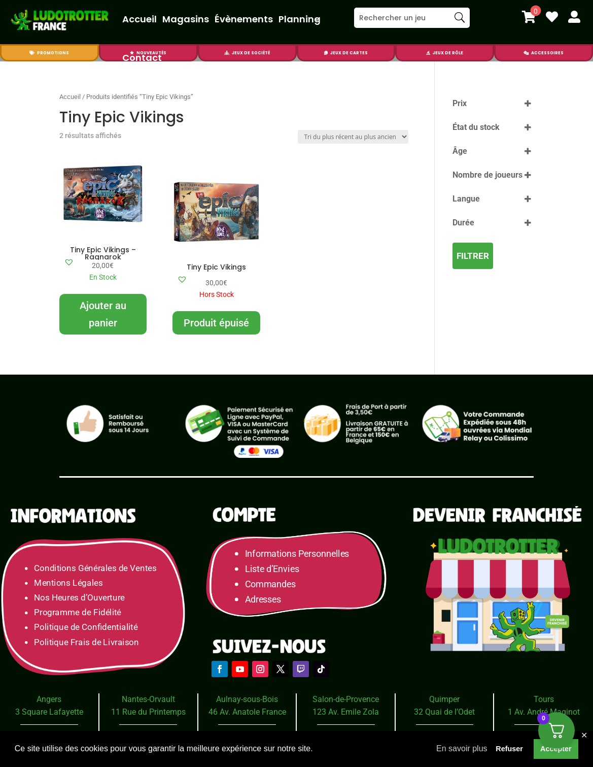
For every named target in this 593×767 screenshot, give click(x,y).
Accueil (139, 19)
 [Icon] (526, 53)
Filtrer (473, 256)
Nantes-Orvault (148, 699)
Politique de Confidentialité (85, 627)
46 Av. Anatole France (247, 712)
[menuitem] (529, 17)
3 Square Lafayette (49, 712)
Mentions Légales (68, 582)
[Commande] (353, 137)
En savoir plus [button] (461, 748)
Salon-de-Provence (345, 699)
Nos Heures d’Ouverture (79, 597)
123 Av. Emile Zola (345, 712)
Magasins (185, 19)
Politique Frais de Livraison (86, 642)
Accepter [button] (556, 749)
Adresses (263, 599)
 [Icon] (31, 53)
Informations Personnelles (297, 553)
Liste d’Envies (275, 568)
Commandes (270, 584)
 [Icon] (574, 17)
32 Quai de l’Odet (444, 712)
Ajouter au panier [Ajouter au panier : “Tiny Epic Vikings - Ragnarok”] (103, 314)
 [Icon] (552, 17)
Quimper (444, 699)
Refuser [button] (509, 749)
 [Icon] (428, 53)
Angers (49, 699)
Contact (142, 57)
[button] (69, 261)
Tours (544, 699)
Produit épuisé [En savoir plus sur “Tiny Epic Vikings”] (216, 323)
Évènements (244, 19)
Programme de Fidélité (77, 612)
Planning (299, 19)
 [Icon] (529, 17)
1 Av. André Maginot (544, 712)
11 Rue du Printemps (148, 712)
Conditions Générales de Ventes (95, 567)
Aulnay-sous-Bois (247, 699)
